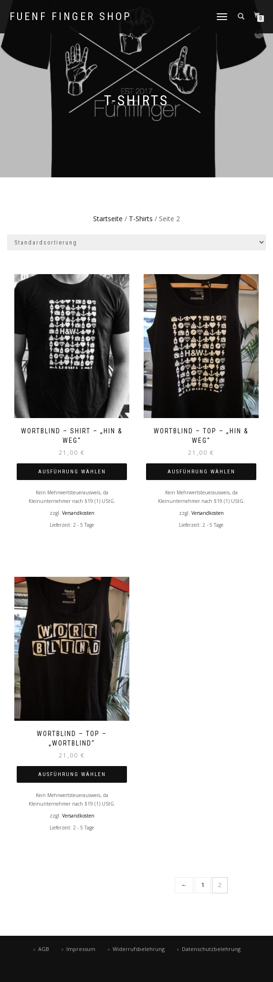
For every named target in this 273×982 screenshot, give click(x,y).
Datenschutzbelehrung (211, 948)
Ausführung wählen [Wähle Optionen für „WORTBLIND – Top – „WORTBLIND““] (72, 774)
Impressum (80, 948)
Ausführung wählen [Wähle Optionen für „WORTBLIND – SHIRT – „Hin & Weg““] (72, 472)
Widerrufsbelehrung (139, 948)
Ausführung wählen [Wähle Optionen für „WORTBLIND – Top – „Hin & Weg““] (201, 472)
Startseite (108, 218)
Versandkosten (78, 513)
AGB (43, 948)
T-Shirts (141, 218)
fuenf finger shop (71, 16)
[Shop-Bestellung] (136, 242)
